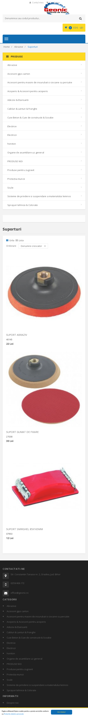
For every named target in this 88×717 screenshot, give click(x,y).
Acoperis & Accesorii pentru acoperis (27, 91)
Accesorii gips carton (18, 73)
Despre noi (13, 702)
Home (7, 46)
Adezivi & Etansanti (18, 100)
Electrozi (12, 135)
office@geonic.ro (20, 592)
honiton (11, 143)
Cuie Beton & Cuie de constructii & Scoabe (30, 117)
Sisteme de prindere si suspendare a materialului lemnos (39, 196)
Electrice (12, 126)
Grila (10, 240)
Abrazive (18, 46)
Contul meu (38, 2)
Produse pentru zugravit (20, 170)
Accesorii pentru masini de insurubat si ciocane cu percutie (39, 82)
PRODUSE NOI (15, 161)
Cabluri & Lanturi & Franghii (22, 108)
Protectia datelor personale (14, 714)
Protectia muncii (16, 178)
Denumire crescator (33, 246)
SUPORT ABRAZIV (16, 336)
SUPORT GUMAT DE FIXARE (22, 433)
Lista (20, 240)
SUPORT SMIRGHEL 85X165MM (24, 530)
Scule (10, 187)
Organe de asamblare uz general (25, 152)
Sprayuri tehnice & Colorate (22, 205)
